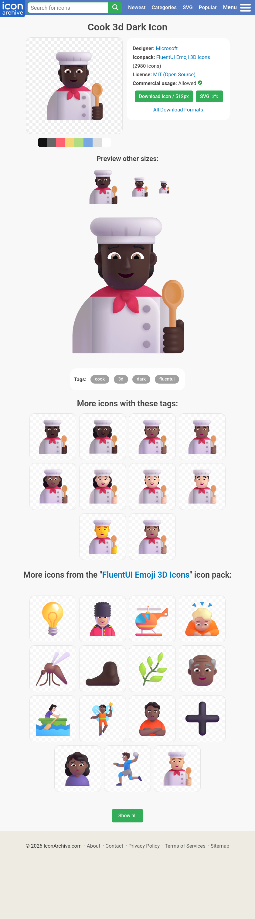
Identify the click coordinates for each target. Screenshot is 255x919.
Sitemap (220, 846)
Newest (136, 7)
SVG (188, 7)
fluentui (167, 379)
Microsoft (167, 48)
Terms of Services (185, 846)
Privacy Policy (144, 846)
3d (121, 379)
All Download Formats (178, 110)
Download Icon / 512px (164, 96)
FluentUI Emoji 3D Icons (183, 57)
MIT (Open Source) (174, 74)
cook (100, 379)
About (93, 846)
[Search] (115, 7)
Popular (208, 7)
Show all (127, 815)
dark (141, 379)
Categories (164, 7)
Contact (114, 846)
